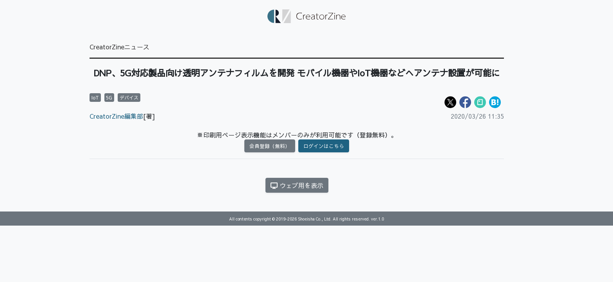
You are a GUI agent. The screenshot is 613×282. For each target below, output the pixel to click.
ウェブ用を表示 (297, 185)
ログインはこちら (323, 146)
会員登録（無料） (269, 146)
